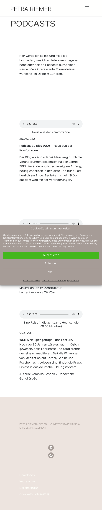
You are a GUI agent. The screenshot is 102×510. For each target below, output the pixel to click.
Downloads (27, 475)
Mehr (51, 272)
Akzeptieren (51, 255)
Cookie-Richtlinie (31, 281)
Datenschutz (28, 488)
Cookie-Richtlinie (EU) (34, 494)
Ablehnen (51, 263)
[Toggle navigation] (87, 8)
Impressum (73, 281)
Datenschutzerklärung (54, 281)
